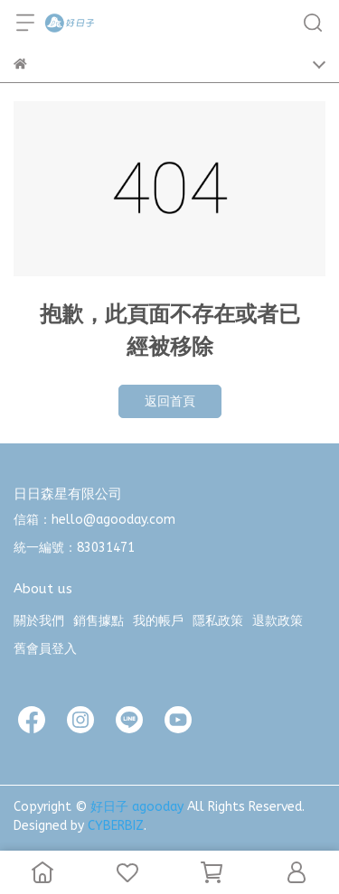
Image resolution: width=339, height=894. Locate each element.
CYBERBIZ (116, 825)
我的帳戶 (158, 621)
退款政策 (277, 621)
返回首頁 (170, 401)
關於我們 (39, 621)
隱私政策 (218, 621)
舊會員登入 (45, 649)
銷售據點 (98, 621)
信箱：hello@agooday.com (94, 519)
